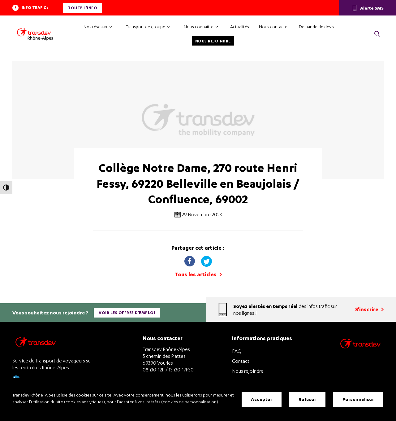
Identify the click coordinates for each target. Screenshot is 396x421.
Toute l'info (82, 8)
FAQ (237, 351)
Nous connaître (198, 26)
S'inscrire (369, 309)
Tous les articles (198, 274)
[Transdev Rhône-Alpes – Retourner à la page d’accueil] (35, 343)
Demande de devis (316, 26)
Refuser (307, 399)
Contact (240, 361)
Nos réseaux (95, 26)
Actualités (239, 26)
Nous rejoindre (213, 41)
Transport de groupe (145, 26)
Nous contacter (274, 26)
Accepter (261, 399)
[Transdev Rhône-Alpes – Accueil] (35, 34)
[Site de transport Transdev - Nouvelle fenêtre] (360, 351)
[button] (377, 34)
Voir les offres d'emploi (127, 312)
